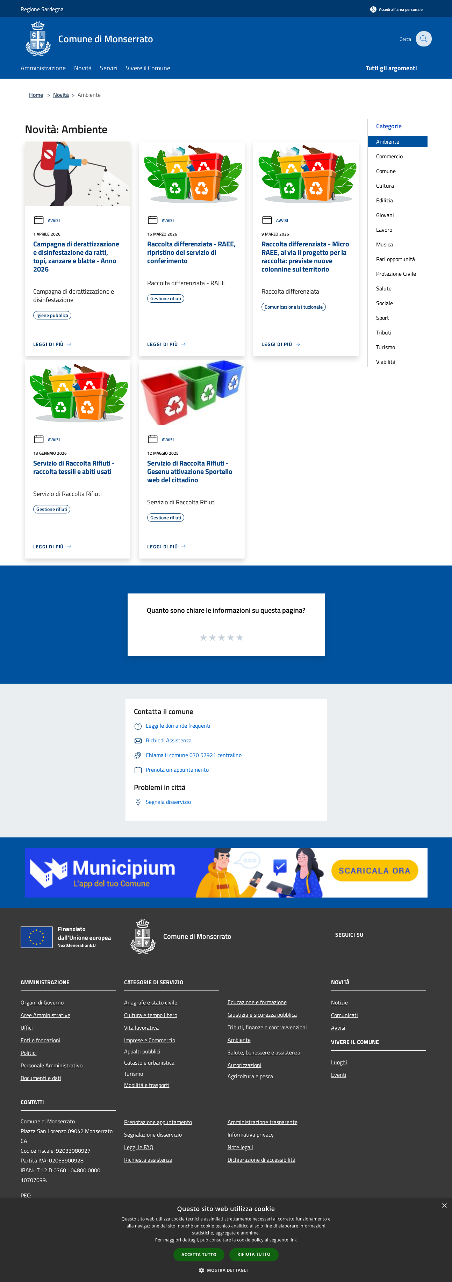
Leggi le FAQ (138, 1147)
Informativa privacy (251, 1134)
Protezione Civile (396, 273)
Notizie (339, 1002)
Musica (384, 244)
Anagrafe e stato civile (150, 1002)
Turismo (385, 347)
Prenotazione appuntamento (158, 1122)
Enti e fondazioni (40, 1040)
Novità (61, 95)
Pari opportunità (395, 259)
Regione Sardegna (42, 9)
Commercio (389, 156)
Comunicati (344, 1015)
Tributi (384, 332)
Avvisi (46, 220)
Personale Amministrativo (51, 1065)
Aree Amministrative (45, 1015)
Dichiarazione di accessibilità (261, 1159)
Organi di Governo (42, 1002)
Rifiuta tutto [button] (254, 1254)
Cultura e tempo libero (150, 1015)
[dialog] (226, 1240)
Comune (386, 171)
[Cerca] (423, 38)
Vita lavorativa (141, 1027)
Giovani (385, 215)
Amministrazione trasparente (262, 1122)
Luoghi (339, 1062)
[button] (226, 1270)
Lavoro (384, 229)
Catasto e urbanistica (149, 1062)
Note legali (240, 1147)
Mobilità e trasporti (147, 1085)
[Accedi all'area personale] (396, 9)
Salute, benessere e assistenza (264, 1052)
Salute (384, 288)
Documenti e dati (41, 1078)
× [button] (444, 1206)
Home (36, 95)
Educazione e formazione (257, 1002)
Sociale (384, 303)
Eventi (338, 1075)
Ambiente (387, 141)
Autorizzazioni (244, 1065)
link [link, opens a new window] (293, 1240)
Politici (29, 1053)
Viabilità (385, 362)
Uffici (27, 1027)
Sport (382, 318)
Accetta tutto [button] (198, 1255)
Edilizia (384, 200)
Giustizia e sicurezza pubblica (262, 1014)
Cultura (385, 185)
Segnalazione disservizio (153, 1134)
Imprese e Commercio (149, 1040)
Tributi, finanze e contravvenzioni (267, 1027)
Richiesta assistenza (148, 1159)
